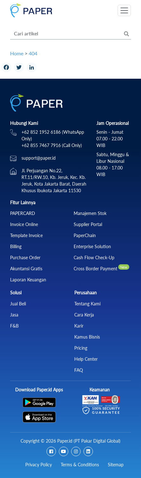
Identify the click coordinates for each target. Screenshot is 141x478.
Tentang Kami (87, 303)
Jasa (14, 314)
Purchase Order (25, 257)
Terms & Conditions (80, 464)
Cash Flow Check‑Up (94, 257)
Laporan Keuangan (28, 279)
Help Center (86, 359)
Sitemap (116, 464)
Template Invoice (26, 235)
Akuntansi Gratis (26, 268)
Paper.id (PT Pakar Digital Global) (88, 441)
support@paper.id (38, 158)
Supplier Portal (88, 224)
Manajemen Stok (90, 213)
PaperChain (85, 235)
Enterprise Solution (92, 246)
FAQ (78, 370)
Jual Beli (18, 303)
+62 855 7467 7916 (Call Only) (51, 145)
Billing (15, 246)
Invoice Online (24, 224)
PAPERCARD (22, 213)
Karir (78, 325)
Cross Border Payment (95, 268)
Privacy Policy (38, 464)
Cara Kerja (84, 314)
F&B (14, 325)
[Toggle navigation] (124, 10)
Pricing (80, 348)
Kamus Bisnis (87, 337)
